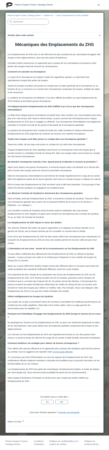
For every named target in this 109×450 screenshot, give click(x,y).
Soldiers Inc (48, 15)
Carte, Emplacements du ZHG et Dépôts (72, 15)
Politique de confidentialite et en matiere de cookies (63, 442)
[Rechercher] (28, 22)
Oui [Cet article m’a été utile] (47, 402)
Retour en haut (16, 421)
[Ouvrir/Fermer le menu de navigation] (98, 5)
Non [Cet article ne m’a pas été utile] (61, 402)
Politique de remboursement (91, 442)
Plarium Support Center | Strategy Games (24, 15)
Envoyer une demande (69, 412)
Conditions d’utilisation (39, 442)
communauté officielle (63, 352)
